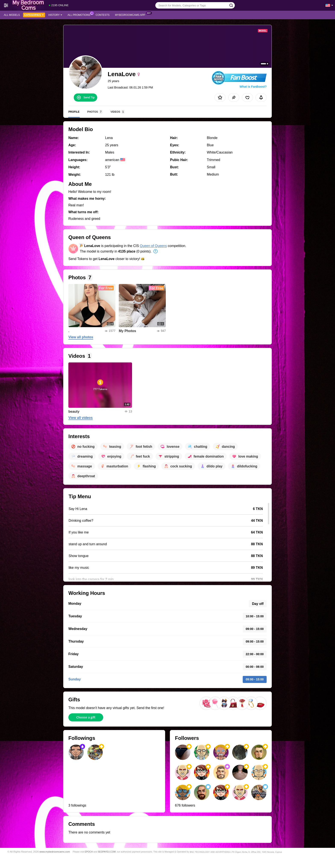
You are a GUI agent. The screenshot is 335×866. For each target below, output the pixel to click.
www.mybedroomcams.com (55, 851)
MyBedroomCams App (131, 14)
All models (12, 14)
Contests (103, 14)
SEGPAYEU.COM (107, 851)
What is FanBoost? (253, 86)
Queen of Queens (153, 246)
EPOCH (89, 851)
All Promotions (80, 14)
